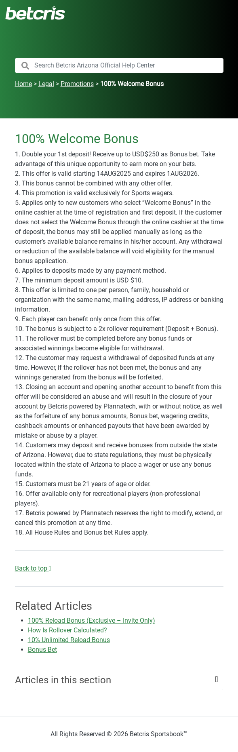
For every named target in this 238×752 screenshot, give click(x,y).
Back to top (33, 568)
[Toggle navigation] (222, 13)
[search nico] (119, 65)
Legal (46, 84)
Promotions (77, 84)
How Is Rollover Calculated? (67, 630)
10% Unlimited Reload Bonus (69, 640)
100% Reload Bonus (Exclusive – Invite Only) (91, 620)
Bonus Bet (42, 649)
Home (23, 84)
